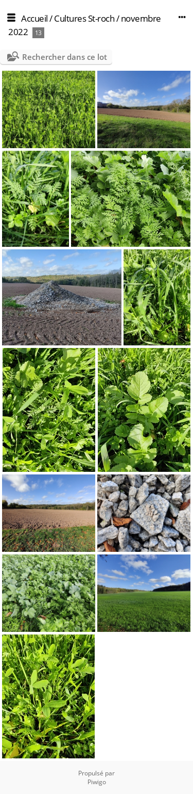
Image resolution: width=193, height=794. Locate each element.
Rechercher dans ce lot (64, 57)
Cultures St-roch (84, 18)
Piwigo (96, 781)
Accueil (34, 18)
